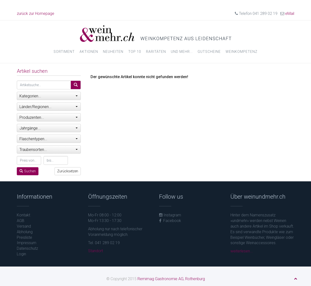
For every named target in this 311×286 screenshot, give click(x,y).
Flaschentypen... (48, 139)
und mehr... (182, 52)
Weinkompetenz (241, 52)
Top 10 (134, 52)
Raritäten (156, 52)
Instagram (170, 215)
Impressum (26, 242)
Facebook (170, 220)
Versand (24, 226)
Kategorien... (48, 96)
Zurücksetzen (67, 171)
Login (21, 254)
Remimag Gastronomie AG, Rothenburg (171, 279)
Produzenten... (48, 117)
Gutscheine (209, 52)
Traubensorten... (48, 149)
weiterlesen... (241, 251)
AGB (20, 220)
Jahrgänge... (48, 128)
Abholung (25, 232)
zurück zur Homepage (35, 13)
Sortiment (64, 52)
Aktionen (89, 52)
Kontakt (23, 215)
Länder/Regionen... (48, 106)
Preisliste (24, 237)
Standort (95, 251)
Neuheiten (113, 52)
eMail (289, 13)
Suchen (27, 171)
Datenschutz (27, 248)
